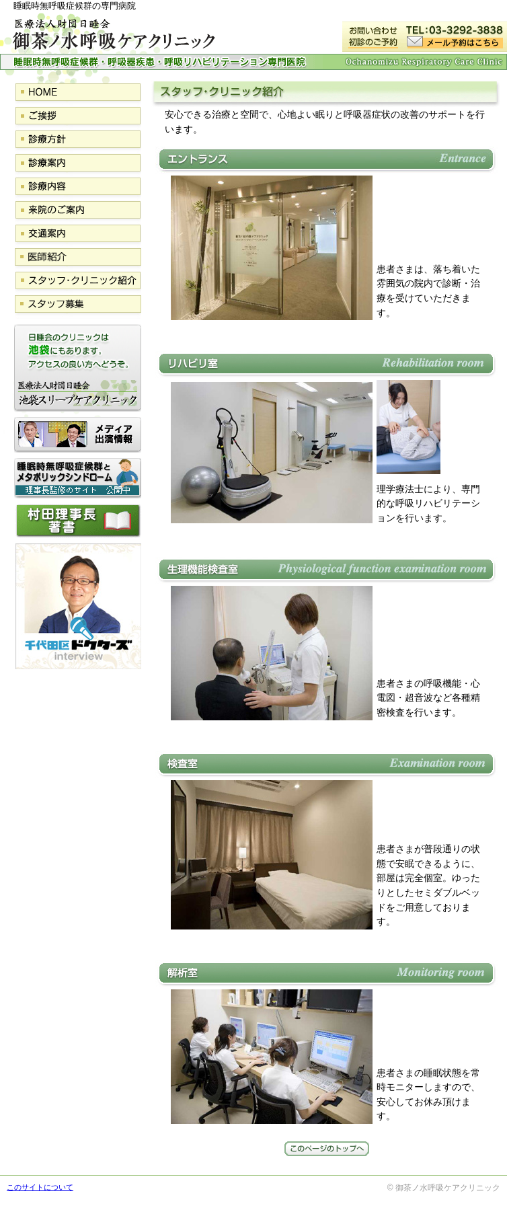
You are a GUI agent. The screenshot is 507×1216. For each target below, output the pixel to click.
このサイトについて (40, 1187)
